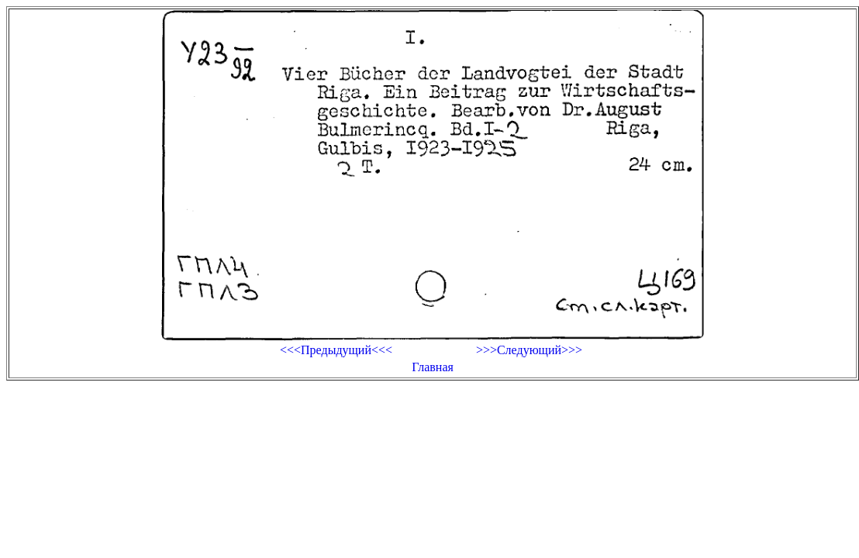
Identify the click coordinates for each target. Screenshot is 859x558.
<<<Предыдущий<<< (336, 349)
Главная (433, 367)
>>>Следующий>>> (529, 349)
